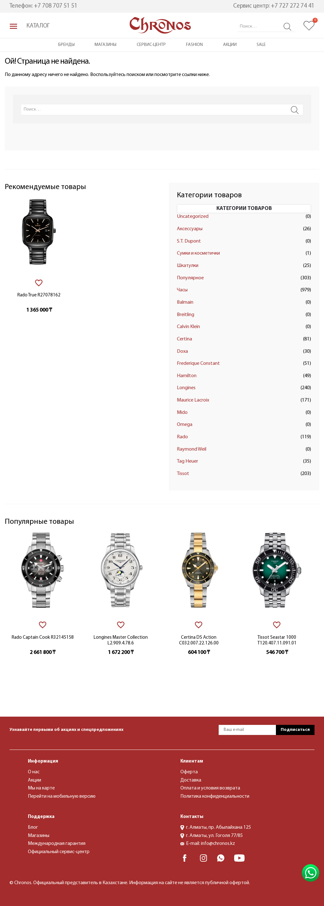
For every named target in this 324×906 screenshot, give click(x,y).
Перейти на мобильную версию (62, 796)
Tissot (183, 473)
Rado (182, 437)
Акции (230, 44)
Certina (184, 339)
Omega (184, 424)
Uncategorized (193, 216)
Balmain (185, 302)
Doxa (182, 351)
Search (287, 27)
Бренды (66, 44)
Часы (182, 290)
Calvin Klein (188, 326)
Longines (186, 387)
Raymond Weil (191, 449)
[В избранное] (39, 283)
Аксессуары (189, 228)
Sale (261, 44)
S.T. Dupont (189, 241)
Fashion (194, 44)
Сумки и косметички (198, 253)
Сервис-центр (151, 44)
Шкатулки (187, 265)
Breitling (185, 314)
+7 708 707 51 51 (56, 6)
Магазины (105, 44)
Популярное (190, 278)
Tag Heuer (187, 461)
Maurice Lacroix (193, 400)
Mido (182, 412)
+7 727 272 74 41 (293, 6)
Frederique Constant (198, 363)
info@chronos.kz (218, 843)
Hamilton (186, 375)
